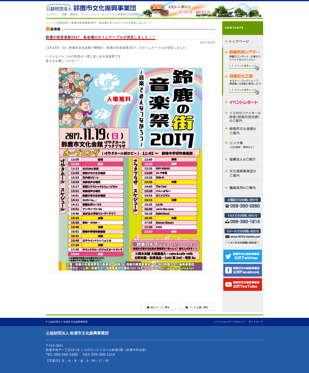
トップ (50, 22)
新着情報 (62, 22)
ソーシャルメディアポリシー (229, 321)
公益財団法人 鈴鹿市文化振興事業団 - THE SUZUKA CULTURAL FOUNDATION (91, 7)
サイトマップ (256, 321)
